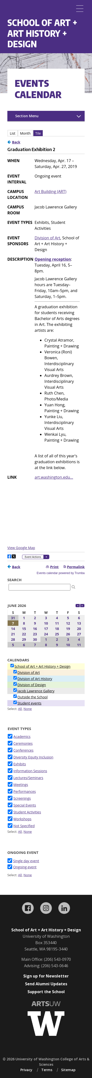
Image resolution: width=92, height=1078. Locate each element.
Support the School (46, 991)
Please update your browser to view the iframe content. (46, 584)
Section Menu (27, 116)
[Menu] (80, 8)
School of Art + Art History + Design (42, 33)
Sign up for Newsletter (46, 976)
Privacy (26, 1069)
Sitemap (68, 1069)
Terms (46, 1069)
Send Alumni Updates (46, 984)
